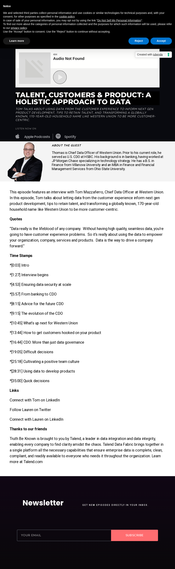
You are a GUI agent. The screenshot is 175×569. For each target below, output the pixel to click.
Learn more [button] (16, 40)
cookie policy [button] (66, 16)
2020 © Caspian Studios (87, 560)
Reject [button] (139, 40)
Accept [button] (161, 40)
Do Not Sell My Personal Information (119, 20)
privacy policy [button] (19, 27)
